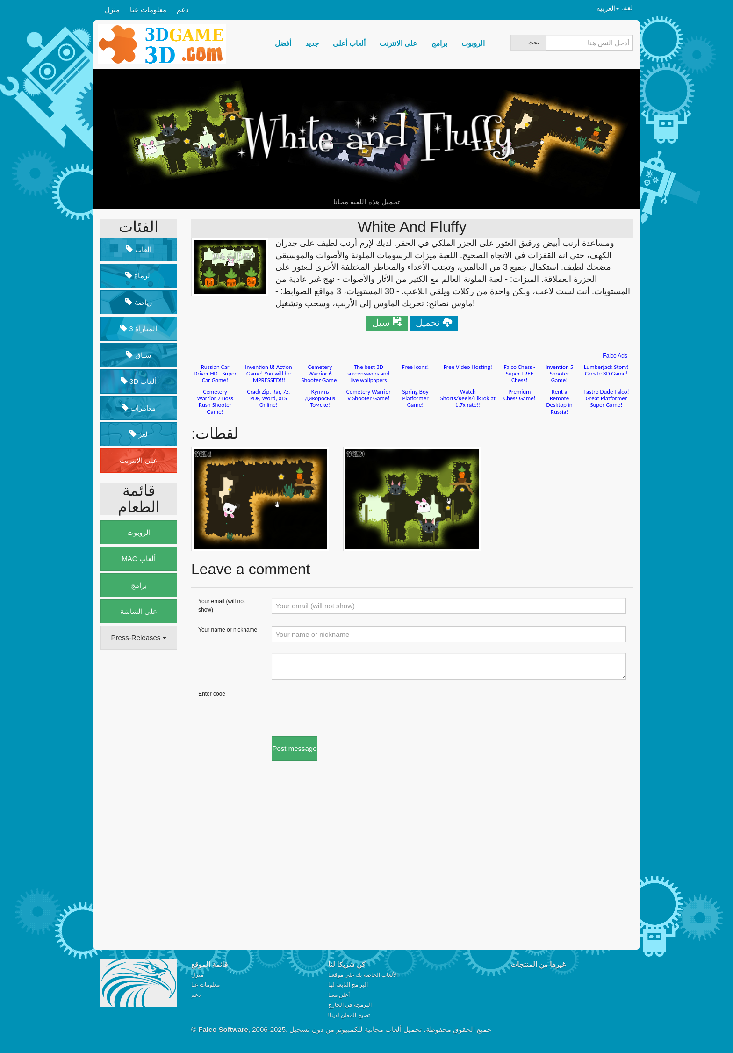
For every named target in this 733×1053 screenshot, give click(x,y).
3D (139, 381)
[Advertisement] (137, 800)
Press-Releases (138, 638)
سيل (381, 322)
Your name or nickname (227, 630)
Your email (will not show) (221, 605)
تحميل (428, 322)
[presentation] (343, 708)
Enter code (211, 694)
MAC (139, 559)
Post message (294, 748)
